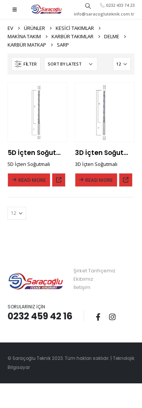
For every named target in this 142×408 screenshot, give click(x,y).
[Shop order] (70, 64)
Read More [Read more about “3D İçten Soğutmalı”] (99, 180)
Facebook (98, 316)
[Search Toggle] (88, 6)
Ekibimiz (83, 279)
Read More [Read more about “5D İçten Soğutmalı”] (32, 180)
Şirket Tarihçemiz (94, 270)
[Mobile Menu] (15, 9)
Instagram (112, 316)
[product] (37, 112)
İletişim (82, 287)
